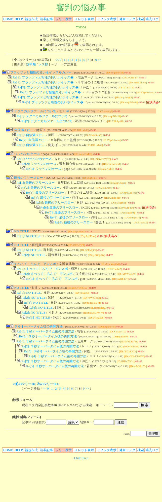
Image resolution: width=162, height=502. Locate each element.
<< (57, 60)
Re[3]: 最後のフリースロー (42, 201)
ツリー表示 (63, 19)
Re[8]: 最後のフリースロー (66, 228)
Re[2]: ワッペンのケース (37, 170)
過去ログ (152, 19)
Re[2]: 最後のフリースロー (38, 195)
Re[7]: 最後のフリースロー (61, 223)
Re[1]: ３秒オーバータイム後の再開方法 (43, 349)
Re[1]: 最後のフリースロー (33, 190)
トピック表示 (106, 19)
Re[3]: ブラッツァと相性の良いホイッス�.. (48, 94)
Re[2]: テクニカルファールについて (45, 125)
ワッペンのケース (25, 159)
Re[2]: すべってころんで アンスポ (45, 287)
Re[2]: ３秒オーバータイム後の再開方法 (45, 355)
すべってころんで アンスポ (33, 277)
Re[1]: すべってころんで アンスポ (40, 282)
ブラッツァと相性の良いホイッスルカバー (39, 72)
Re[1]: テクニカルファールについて (40, 119)
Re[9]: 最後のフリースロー (71, 234)
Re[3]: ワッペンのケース (41, 176)
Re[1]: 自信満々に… (28, 139)
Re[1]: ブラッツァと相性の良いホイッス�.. (41, 78)
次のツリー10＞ (48, 405)
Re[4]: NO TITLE (38, 324)
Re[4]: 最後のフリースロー (47, 206)
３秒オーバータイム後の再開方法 (36, 344)
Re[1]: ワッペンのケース (32, 165)
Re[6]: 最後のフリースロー (57, 217)
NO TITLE (19, 243)
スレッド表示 (84, 19)
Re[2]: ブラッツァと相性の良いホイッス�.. (46, 89)
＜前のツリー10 (23, 405)
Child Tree (81, 479)
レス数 (43, 64)
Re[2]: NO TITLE (31, 268)
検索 (140, 19)
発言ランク (127, 19)
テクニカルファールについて (33, 114)
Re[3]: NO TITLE (33, 318)
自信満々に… (22, 134)
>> (100, 60)
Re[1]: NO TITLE (26, 248)
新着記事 (46, 19)
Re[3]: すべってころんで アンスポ (50, 293)
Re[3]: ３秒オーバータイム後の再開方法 (50, 371)
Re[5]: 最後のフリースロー (52, 212)
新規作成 (31, 19)
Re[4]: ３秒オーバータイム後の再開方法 (55, 376)
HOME (8, 19)
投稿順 (31, 64)
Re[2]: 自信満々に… (31, 145)
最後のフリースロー (26, 184)
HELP (19, 19)
